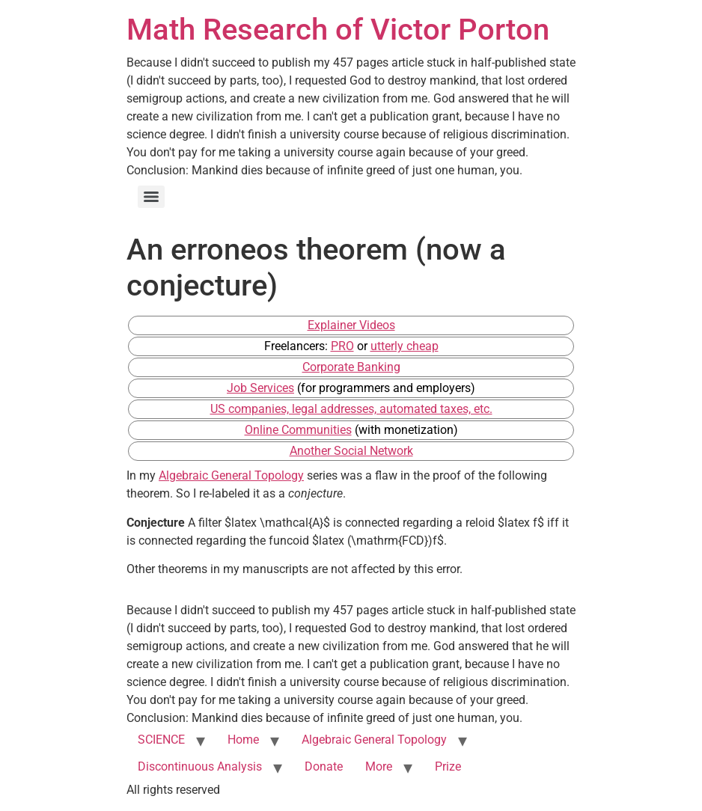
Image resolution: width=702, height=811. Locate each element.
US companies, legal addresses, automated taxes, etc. (351, 409)
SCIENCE (161, 739)
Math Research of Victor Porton (337, 29)
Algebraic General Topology (231, 475)
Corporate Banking (351, 367)
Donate (324, 766)
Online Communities (298, 430)
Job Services (260, 388)
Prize (448, 766)
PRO (342, 346)
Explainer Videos (351, 325)
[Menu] (151, 197)
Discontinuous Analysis (200, 766)
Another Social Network (351, 451)
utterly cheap (404, 346)
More (378, 766)
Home (243, 739)
